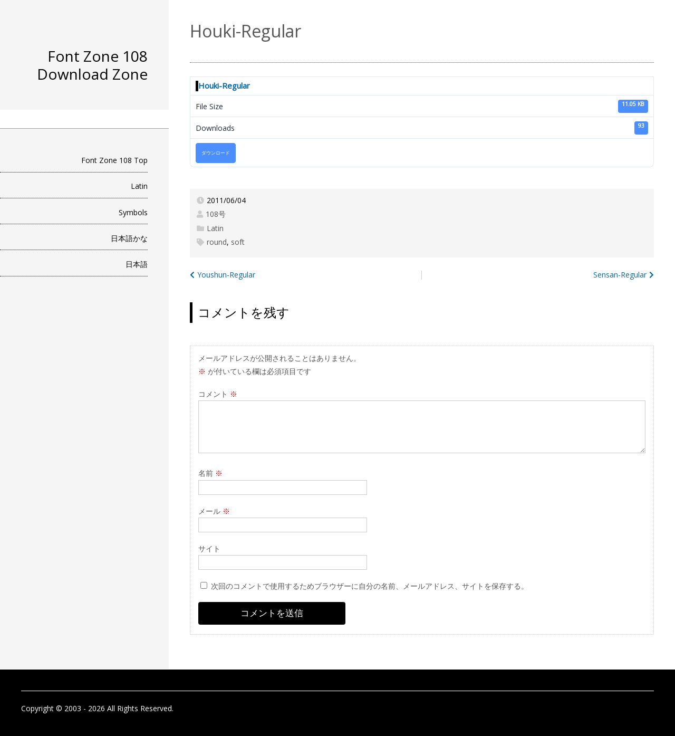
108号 (216, 214)
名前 (210, 473)
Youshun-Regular (226, 275)
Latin (139, 186)
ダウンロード (215, 153)
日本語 (137, 264)
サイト (209, 548)
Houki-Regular (224, 85)
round (217, 242)
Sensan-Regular (620, 275)
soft (238, 242)
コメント (217, 394)
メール (214, 511)
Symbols (133, 212)
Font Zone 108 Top (114, 160)
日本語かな (129, 238)
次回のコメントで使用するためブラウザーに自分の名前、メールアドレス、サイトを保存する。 (369, 586)
